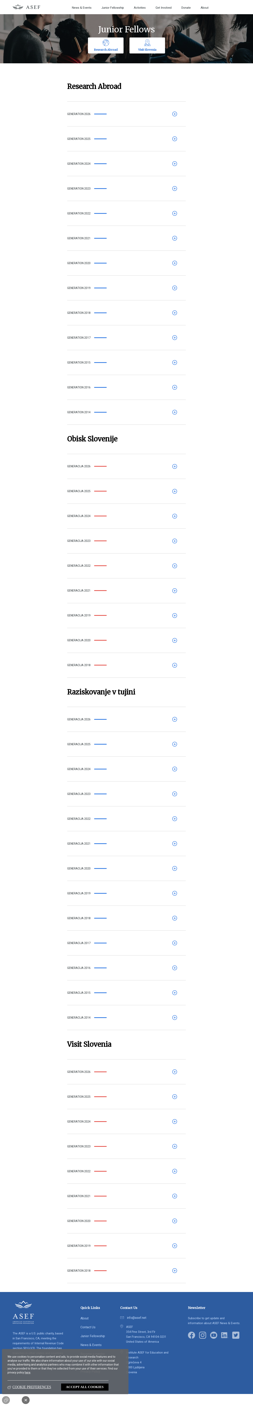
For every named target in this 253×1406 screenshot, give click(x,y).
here (27, 1372)
